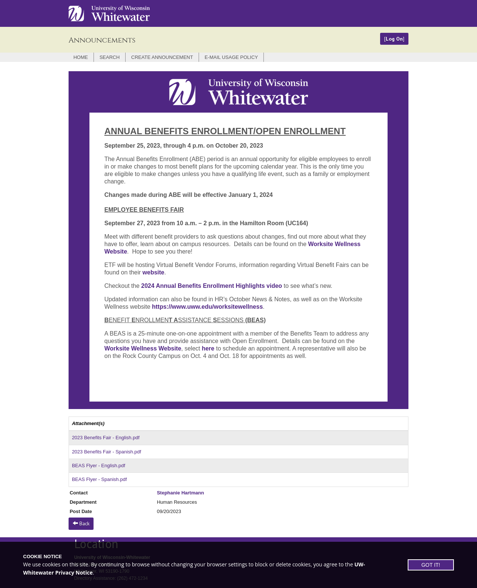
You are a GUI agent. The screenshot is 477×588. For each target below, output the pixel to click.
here (208, 348)
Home (80, 57)
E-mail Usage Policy (231, 57)
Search (109, 57)
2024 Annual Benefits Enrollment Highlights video (212, 286)
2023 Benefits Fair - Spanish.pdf (106, 452)
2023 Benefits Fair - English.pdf (105, 437)
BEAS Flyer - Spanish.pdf (99, 479)
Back (81, 523)
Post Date (81, 511)
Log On (394, 38)
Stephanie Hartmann (180, 493)
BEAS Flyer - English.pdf (98, 465)
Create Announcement (162, 57)
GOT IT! (430, 565)
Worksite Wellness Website (142, 348)
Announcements (102, 40)
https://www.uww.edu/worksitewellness (207, 307)
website (153, 272)
